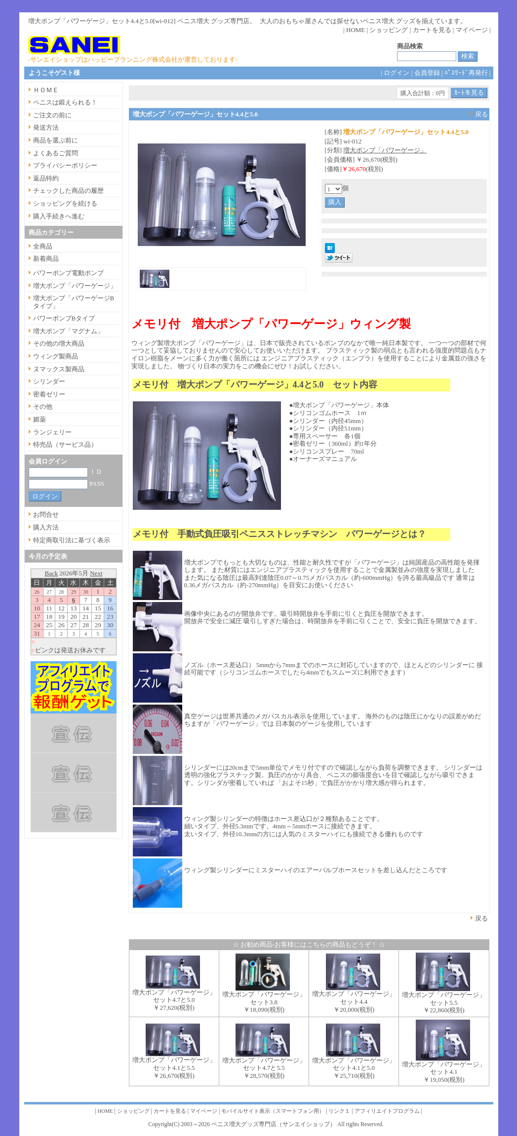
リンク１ (339, 1111)
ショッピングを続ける (65, 203)
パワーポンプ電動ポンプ (68, 273)
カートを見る (432, 30)
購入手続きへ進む (58, 216)
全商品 (42, 246)
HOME (355, 30)
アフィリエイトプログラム (387, 1111)
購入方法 (46, 527)
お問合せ (46, 514)
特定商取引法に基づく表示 (71, 540)
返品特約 (46, 178)
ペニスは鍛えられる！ (65, 102)
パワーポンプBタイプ (64, 318)
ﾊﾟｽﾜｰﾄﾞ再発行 (466, 72)
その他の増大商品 (58, 343)
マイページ (472, 30)
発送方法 (46, 127)
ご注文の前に (52, 115)
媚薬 (39, 419)
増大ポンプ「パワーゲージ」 (385, 150)
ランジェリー (52, 432)
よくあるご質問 (55, 153)
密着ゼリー (49, 394)
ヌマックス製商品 (58, 369)
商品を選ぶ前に (55, 140)
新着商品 (46, 258)
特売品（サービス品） (65, 444)
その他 (42, 406)
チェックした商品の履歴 (68, 190)
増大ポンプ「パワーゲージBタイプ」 (74, 302)
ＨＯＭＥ (46, 90)
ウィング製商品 (55, 356)
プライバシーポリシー (65, 165)
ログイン (396, 72)
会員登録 (427, 72)
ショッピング (388, 30)
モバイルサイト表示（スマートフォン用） (272, 1111)
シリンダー (49, 381)
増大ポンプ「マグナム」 (68, 331)
